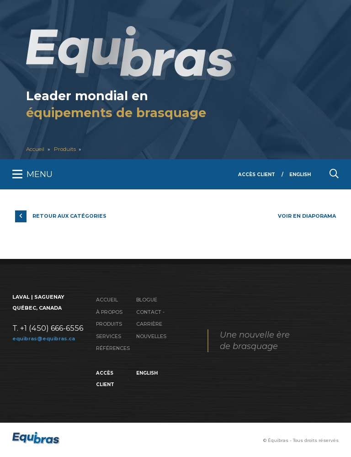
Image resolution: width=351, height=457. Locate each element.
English (300, 174)
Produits (65, 149)
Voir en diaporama (307, 216)
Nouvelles (151, 336)
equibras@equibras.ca (43, 339)
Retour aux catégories (69, 216)
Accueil (35, 149)
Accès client (256, 174)
